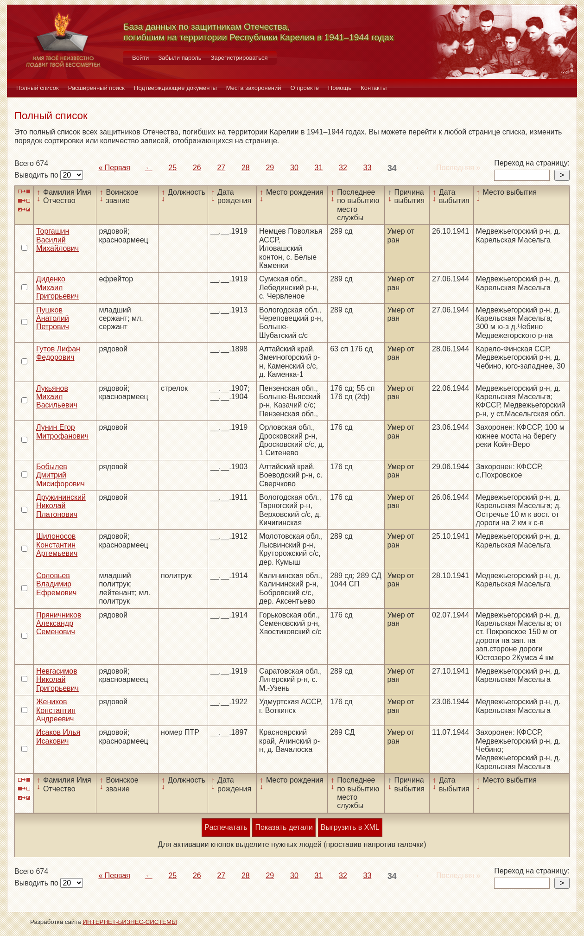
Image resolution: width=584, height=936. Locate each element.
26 (197, 168)
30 (294, 168)
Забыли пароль (179, 57)
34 (392, 168)
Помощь (339, 87)
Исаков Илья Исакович (58, 736)
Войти (140, 57)
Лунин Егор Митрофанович (62, 431)
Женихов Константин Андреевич (56, 710)
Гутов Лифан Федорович (58, 353)
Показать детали (283, 827)
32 (343, 168)
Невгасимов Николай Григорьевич (57, 679)
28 (245, 168)
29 (270, 168)
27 (221, 168)
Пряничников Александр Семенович (58, 623)
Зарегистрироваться (239, 57)
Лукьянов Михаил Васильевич (56, 396)
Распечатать (225, 827)
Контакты (374, 87)
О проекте (305, 87)
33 (367, 168)
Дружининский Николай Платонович (61, 505)
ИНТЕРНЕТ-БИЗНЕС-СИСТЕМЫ (130, 921)
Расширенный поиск (96, 87)
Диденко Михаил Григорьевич (57, 287)
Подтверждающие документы (175, 87)
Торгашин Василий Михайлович (57, 239)
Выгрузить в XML (350, 827)
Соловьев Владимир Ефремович (56, 584)
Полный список (37, 87)
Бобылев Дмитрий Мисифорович (60, 475)
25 (172, 168)
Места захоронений (253, 87)
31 (319, 168)
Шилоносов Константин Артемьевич (56, 544)
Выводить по (37, 175)
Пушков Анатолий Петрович (52, 318)
